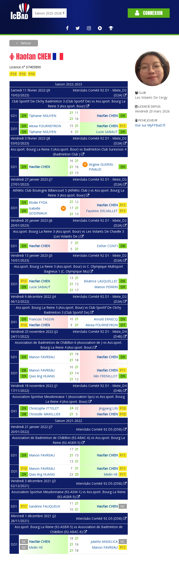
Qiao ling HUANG (42, 376)
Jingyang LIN (108, 408)
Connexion (148, 13)
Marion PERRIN (106, 287)
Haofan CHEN (107, 115)
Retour (25, 43)
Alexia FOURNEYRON (45, 126)
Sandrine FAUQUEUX (44, 506)
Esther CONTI (107, 246)
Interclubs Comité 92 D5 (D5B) (101, 429)
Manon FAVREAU (42, 357)
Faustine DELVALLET (102, 211)
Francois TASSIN (41, 319)
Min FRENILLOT (105, 376)
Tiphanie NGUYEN (42, 115)
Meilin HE (111, 474)
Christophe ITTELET (44, 408)
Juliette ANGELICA (104, 541)
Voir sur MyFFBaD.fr (150, 125)
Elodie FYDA (38, 202)
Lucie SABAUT (107, 132)
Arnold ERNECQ (106, 319)
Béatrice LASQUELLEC (101, 281)
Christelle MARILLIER (44, 414)
